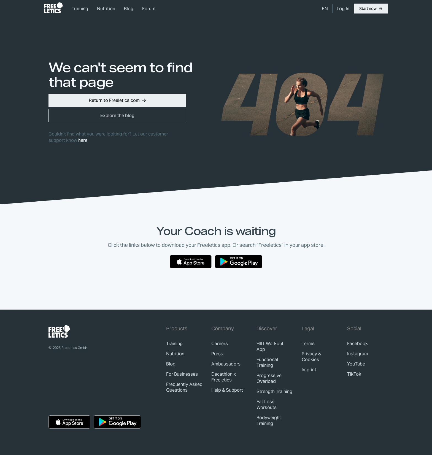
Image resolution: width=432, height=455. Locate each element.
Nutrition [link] (106, 9)
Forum (148, 9)
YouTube (356, 364)
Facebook (357, 343)
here (82, 140)
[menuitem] (324, 8)
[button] (371, 8)
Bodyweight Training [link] (268, 420)
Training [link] (80, 9)
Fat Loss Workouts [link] (266, 404)
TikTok (354, 374)
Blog (128, 9)
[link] (53, 7)
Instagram (357, 354)
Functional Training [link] (267, 362)
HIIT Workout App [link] (270, 346)
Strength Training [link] (274, 391)
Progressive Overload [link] (269, 378)
